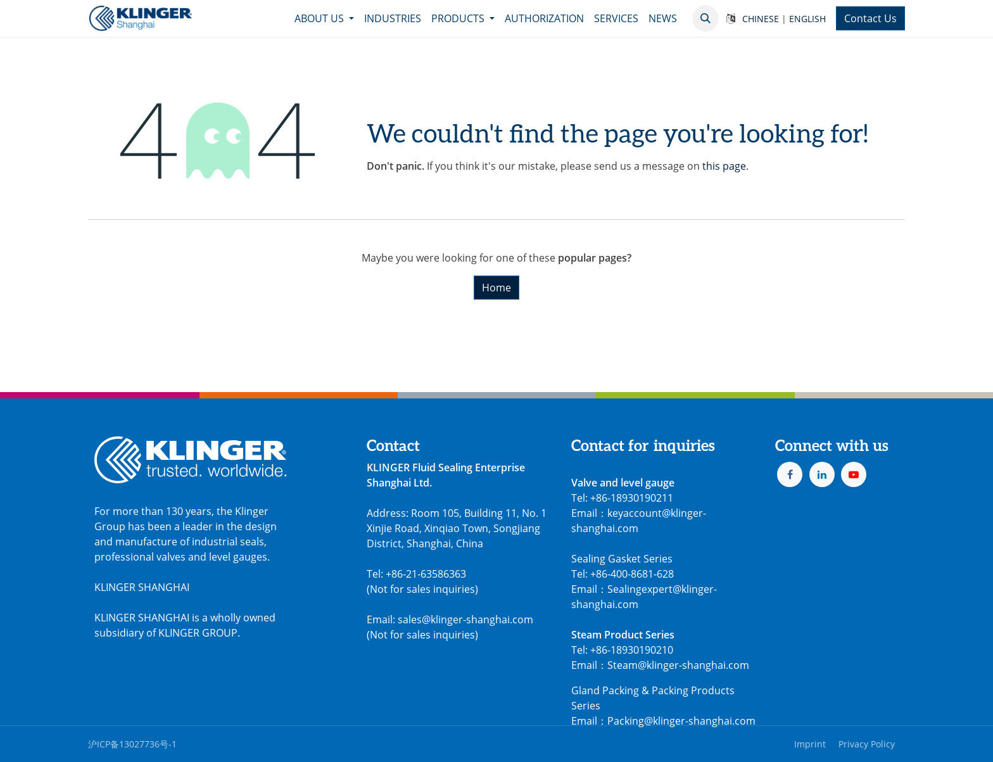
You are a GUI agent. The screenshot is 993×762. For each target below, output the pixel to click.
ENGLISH (807, 19)
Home (496, 288)
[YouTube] (853, 474)
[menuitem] (324, 18)
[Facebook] (789, 474)
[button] (705, 18)
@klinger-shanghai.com (700, 721)
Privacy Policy (866, 744)
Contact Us (870, 18)
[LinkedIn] (822, 474)
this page (724, 166)
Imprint (810, 744)
